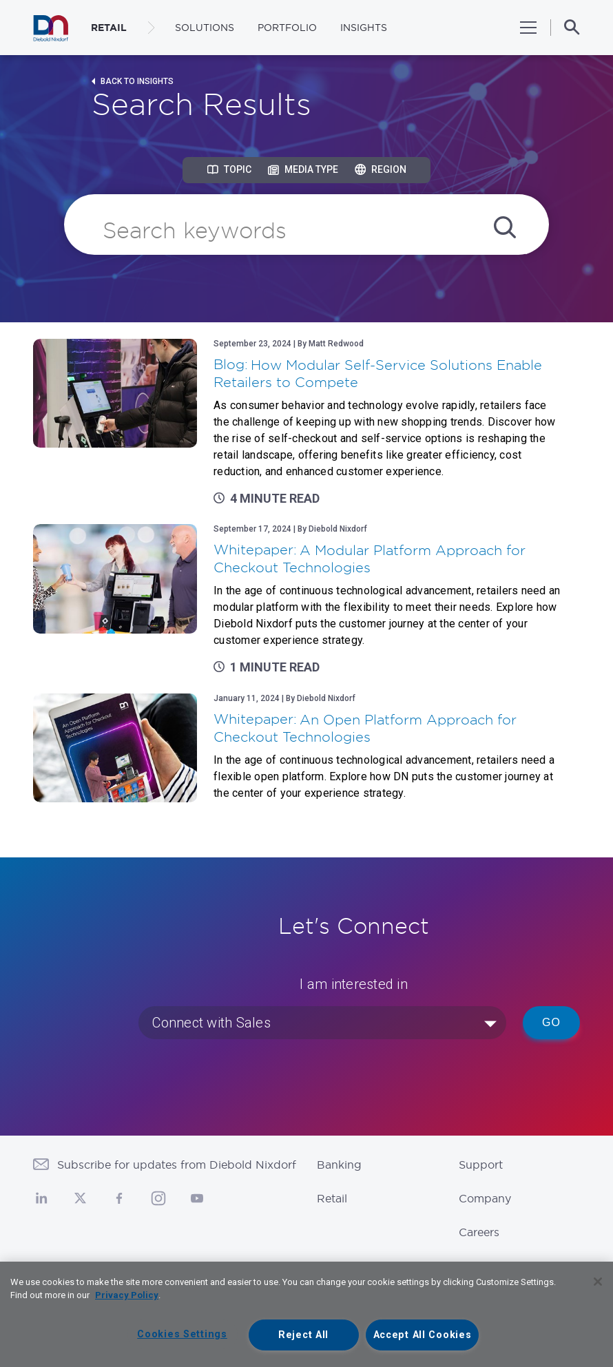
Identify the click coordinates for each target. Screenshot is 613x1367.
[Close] (598, 1281)
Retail (332, 1198)
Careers (479, 1232)
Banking (339, 1164)
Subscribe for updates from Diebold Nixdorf (176, 1164)
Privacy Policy (126, 1295)
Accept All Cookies (422, 1335)
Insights (363, 27)
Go (551, 1022)
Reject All (303, 1335)
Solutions (204, 27)
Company (485, 1198)
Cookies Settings (182, 1334)
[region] (306, 1314)
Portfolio (287, 27)
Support (481, 1164)
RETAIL (109, 27)
